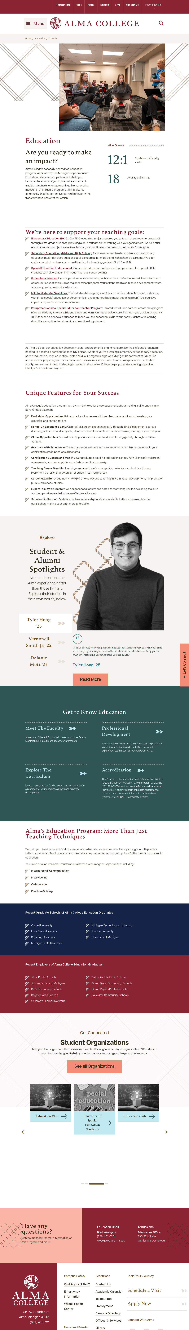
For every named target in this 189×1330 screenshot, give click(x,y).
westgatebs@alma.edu (111, 1195)
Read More (90, 679)
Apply (91, 5)
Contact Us (132, 5)
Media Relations (75, 1297)
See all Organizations (94, 1066)
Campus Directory (108, 1268)
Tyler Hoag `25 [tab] (39, 623)
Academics (40, 38)
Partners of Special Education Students (92, 1123)
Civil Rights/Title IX (77, 1239)
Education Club (47, 1116)
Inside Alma (104, 1253)
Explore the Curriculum (38, 773)
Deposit (104, 5)
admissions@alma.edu (151, 1195)
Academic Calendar (109, 1246)
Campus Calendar (76, 1290)
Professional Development (116, 731)
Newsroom (71, 1316)
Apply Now (139, 1258)
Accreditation (117, 770)
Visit (79, 5)
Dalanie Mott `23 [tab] (39, 661)
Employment (104, 1260)
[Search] (154, 23)
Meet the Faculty (44, 728)
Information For (153, 7)
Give (117, 5)
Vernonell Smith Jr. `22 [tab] (39, 642)
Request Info (63, 5)
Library (101, 1282)
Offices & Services (108, 1275)
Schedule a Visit (144, 1245)
